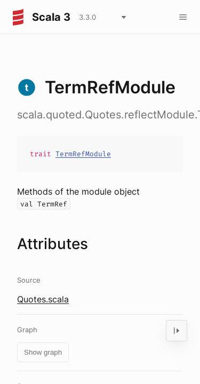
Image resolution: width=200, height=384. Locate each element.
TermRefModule (83, 153)
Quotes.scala (43, 299)
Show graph (43, 352)
